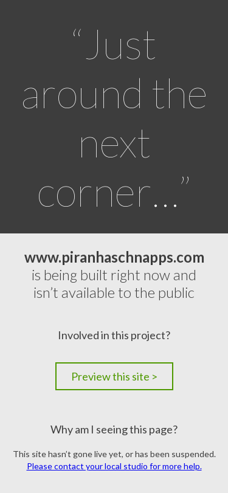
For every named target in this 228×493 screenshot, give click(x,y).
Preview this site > (114, 376)
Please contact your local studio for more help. (114, 466)
